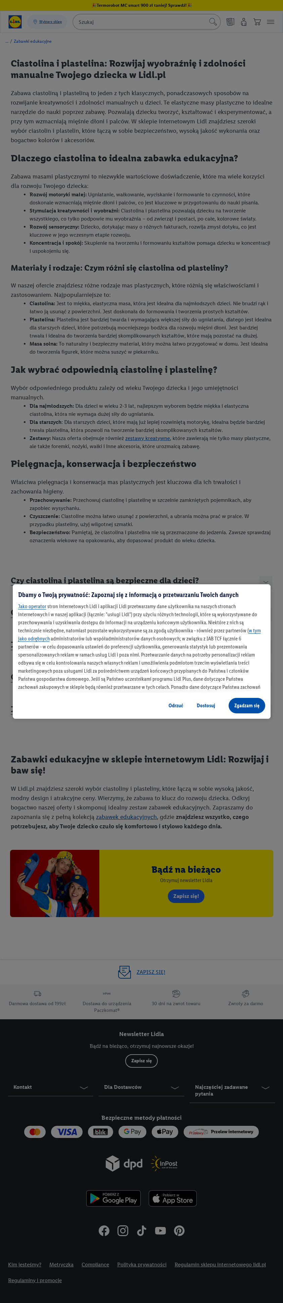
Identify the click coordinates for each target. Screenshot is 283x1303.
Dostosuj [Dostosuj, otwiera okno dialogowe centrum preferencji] (206, 705)
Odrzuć (176, 705)
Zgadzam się (247, 705)
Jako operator (32, 606)
